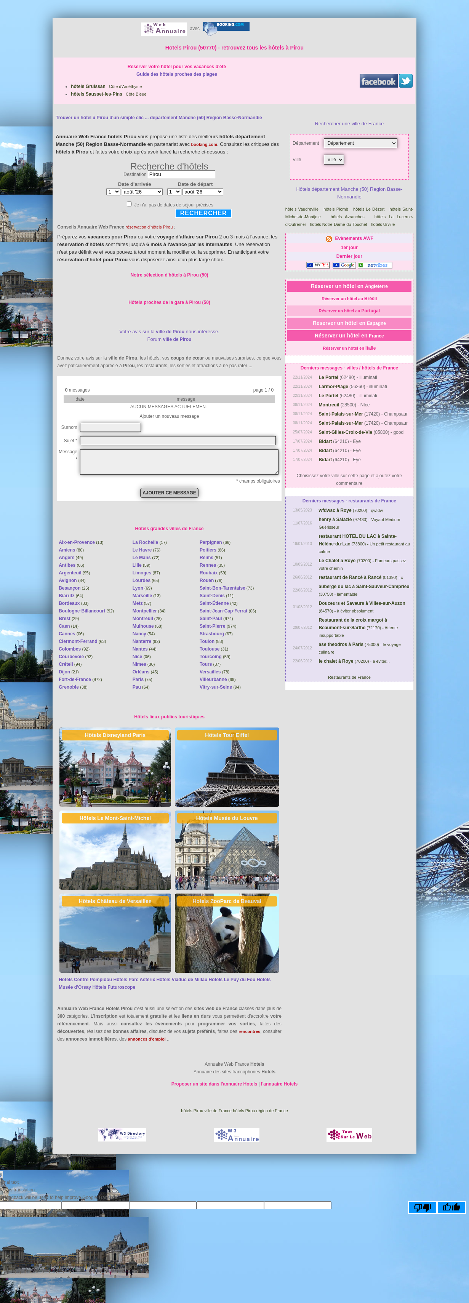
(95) (74, 573)
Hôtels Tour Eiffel (227, 735)
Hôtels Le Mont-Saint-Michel (115, 818)
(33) (73, 603)
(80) (71, 550)
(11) (217, 595)
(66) (215, 542)
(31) (214, 649)
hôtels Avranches (349, 216)
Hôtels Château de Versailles (115, 901)
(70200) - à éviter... (354, 661)
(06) (71, 565)
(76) (146, 550)
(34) (149, 611)
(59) (141, 565)
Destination (134, 174)
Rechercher (203, 213)
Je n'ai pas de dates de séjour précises (173, 205)
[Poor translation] (422, 1207)
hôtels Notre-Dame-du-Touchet (339, 224)
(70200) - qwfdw (351, 510)
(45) (145, 672)
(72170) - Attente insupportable (358, 628)
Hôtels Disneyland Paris (115, 735)
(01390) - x (361, 577)
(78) (214, 672)
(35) (212, 565)
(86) (212, 550)
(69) (142, 588)
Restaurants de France (349, 677)
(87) (146, 573)
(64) (71, 595)
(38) (73, 687)
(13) (81, 542)
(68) (148, 626)
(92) (86, 611)
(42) (219, 603)
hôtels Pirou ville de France (206, 1110)
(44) (145, 649)
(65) (146, 580)
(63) (82, 641)
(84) (72, 580)
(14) (68, 626)
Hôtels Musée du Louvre (227, 818)
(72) (146, 557)
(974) (216, 618)
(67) (216, 634)
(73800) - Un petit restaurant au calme (364, 544)
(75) (142, 679)
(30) (144, 664)
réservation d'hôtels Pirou (149, 227)
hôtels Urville (383, 224)
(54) (144, 634)
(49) (71, 557)
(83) (211, 641)
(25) (74, 588)
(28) (147, 618)
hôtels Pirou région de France (260, 1110)
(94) (70, 664)
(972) (80, 679)
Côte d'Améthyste (106, 86)
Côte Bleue (108, 94)
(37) (210, 664)
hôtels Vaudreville (302, 209)
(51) (211, 557)
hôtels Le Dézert (369, 209)
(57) (142, 603)
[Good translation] (451, 1207)
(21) (69, 672)
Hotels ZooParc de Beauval (226, 901)
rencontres (249, 1031)
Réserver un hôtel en (349, 286)
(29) (69, 618)
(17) (150, 542)
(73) (227, 588)
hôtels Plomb (336, 209)
